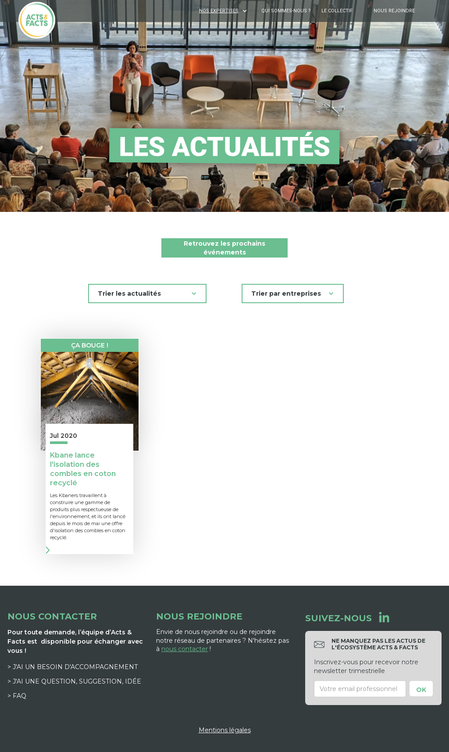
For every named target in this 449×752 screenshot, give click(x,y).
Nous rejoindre (394, 11)
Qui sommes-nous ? (286, 11)
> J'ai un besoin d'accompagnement (72, 667)
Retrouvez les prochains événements (224, 248)
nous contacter (184, 649)
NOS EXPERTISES (219, 11)
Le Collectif (337, 11)
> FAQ (16, 696)
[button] (224, 11)
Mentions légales (225, 730)
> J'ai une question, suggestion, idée (74, 681)
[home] (36, 20)
